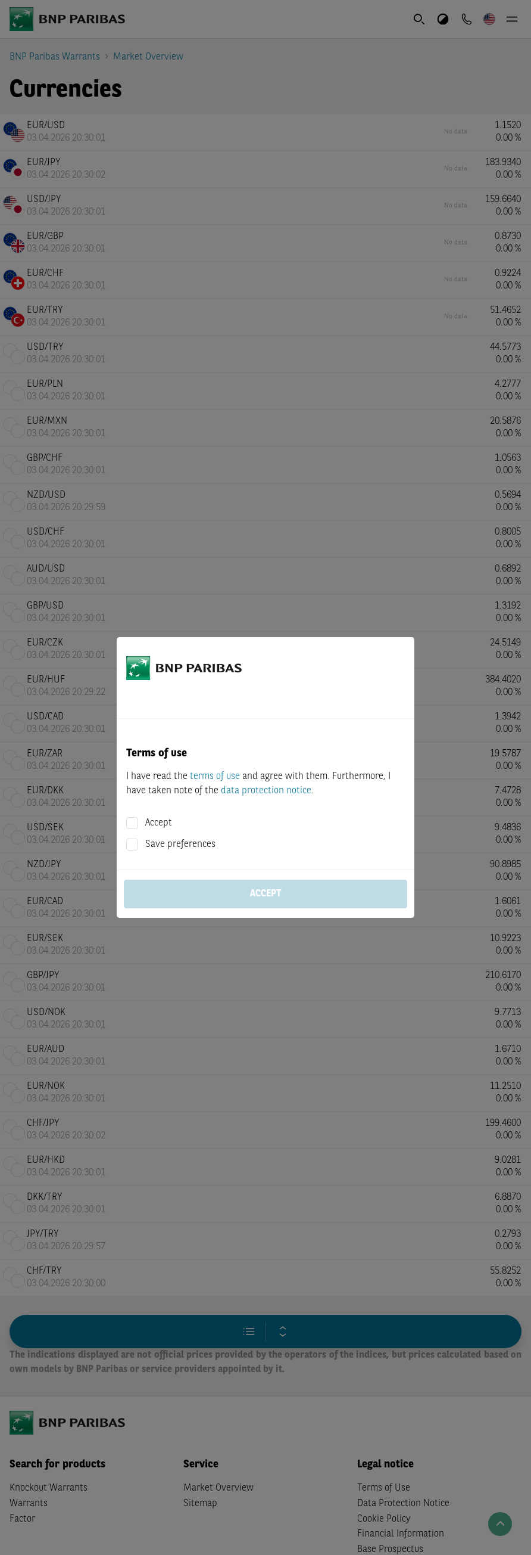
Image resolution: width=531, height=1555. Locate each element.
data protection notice (266, 791)
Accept (158, 823)
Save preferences (180, 844)
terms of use (215, 776)
